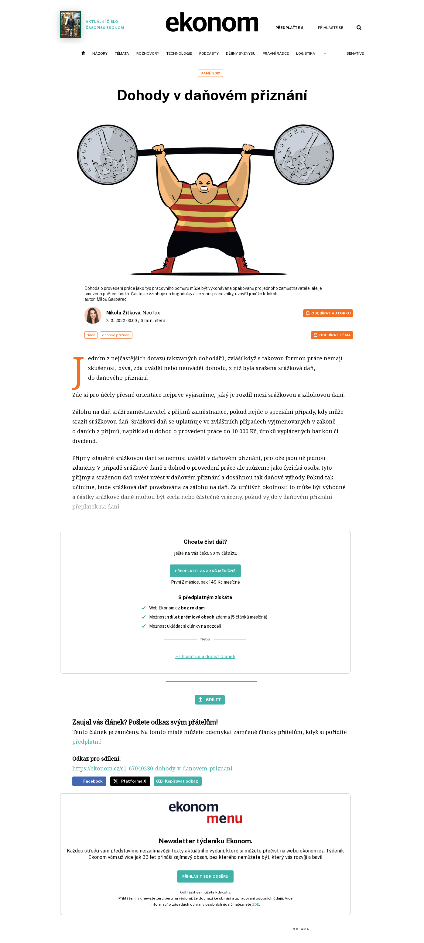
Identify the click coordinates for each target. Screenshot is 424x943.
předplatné (86, 741)
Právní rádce (276, 53)
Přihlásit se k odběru (205, 876)
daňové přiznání (116, 335)
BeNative (355, 53)
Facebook (93, 781)
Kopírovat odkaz (181, 781)
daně (91, 335)
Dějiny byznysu (240, 53)
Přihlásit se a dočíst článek (205, 656)
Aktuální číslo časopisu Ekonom (92, 24)
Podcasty (209, 53)
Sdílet (213, 699)
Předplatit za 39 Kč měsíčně (205, 571)
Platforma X (133, 781)
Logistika (305, 53)
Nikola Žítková (123, 313)
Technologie (179, 53)
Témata (122, 53)
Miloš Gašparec (112, 299)
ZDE (255, 904)
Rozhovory (147, 53)
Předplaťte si (290, 28)
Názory (100, 53)
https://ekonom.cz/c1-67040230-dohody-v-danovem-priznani (152, 768)
